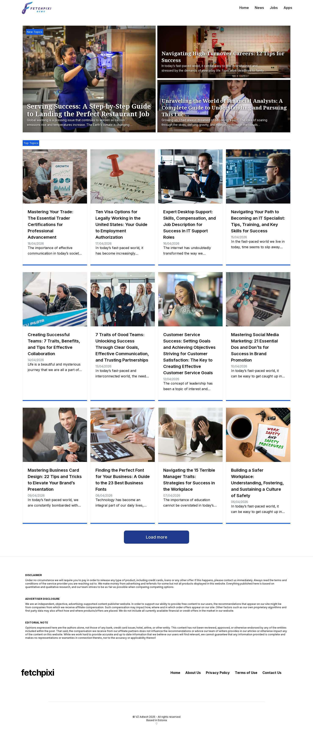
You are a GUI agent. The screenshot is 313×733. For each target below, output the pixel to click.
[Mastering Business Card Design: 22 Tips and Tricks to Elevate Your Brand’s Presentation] (55, 435)
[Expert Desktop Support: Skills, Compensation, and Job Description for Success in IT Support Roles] (190, 176)
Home (244, 8)
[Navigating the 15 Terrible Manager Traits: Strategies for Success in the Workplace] (190, 435)
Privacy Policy (218, 673)
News (259, 8)
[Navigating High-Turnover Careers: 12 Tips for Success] (225, 61)
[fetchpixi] (37, 7)
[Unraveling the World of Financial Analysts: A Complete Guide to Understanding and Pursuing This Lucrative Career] (225, 112)
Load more (156, 537)
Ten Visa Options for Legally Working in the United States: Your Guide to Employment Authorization (121, 224)
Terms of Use (246, 673)
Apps (288, 8)
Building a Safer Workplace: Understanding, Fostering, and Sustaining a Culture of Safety (257, 483)
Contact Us (271, 673)
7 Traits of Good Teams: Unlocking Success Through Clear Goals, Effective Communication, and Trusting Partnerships (122, 347)
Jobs (274, 8)
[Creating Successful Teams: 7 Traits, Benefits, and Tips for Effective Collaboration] (55, 299)
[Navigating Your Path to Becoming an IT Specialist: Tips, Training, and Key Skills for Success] (258, 176)
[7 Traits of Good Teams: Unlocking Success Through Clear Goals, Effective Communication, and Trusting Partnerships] (122, 299)
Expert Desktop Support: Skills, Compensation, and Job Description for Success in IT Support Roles (189, 224)
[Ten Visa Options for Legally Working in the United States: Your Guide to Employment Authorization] (122, 176)
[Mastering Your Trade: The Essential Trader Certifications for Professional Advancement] (55, 176)
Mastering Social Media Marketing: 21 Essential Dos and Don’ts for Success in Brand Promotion (255, 347)
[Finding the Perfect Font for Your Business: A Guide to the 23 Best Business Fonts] (122, 435)
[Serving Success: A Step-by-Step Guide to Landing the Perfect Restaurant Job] (91, 115)
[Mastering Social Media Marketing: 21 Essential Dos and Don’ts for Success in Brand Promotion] (258, 299)
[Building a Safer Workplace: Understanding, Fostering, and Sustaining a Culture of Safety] (258, 435)
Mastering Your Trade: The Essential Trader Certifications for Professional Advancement (50, 224)
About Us (193, 673)
